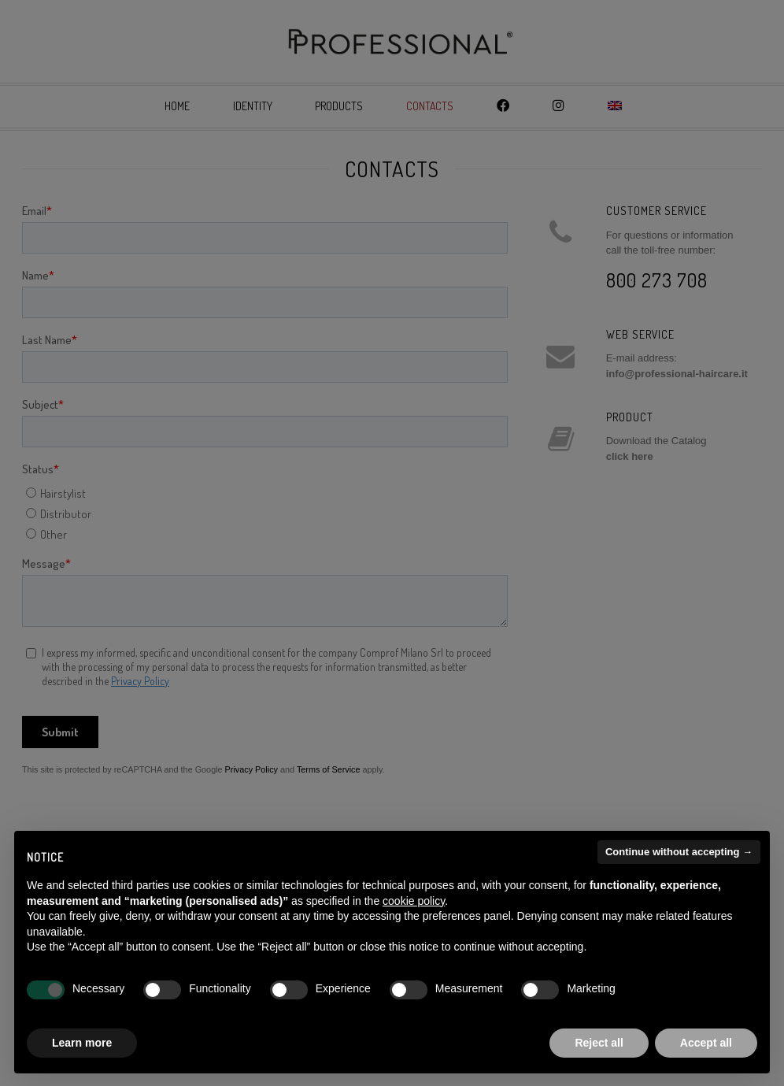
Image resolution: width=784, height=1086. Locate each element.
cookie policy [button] (414, 901)
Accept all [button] (706, 1042)
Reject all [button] (599, 1042)
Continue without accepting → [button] (679, 852)
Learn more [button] (82, 1042)
